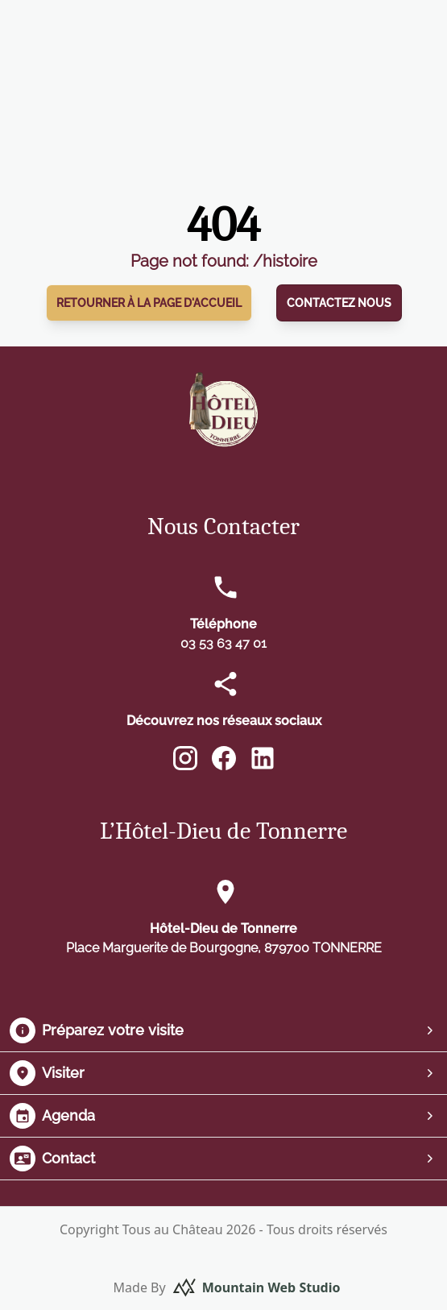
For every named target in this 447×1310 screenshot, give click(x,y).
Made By (227, 1287)
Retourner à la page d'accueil (149, 302)
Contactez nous (339, 302)
